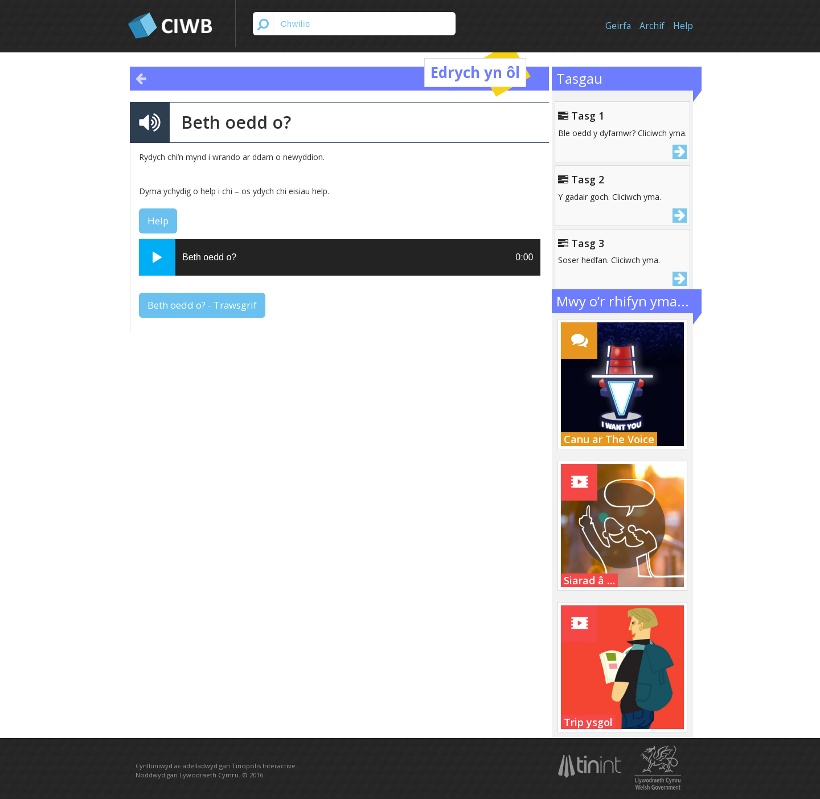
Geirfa (618, 26)
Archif (652, 26)
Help (683, 26)
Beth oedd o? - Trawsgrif (202, 305)
